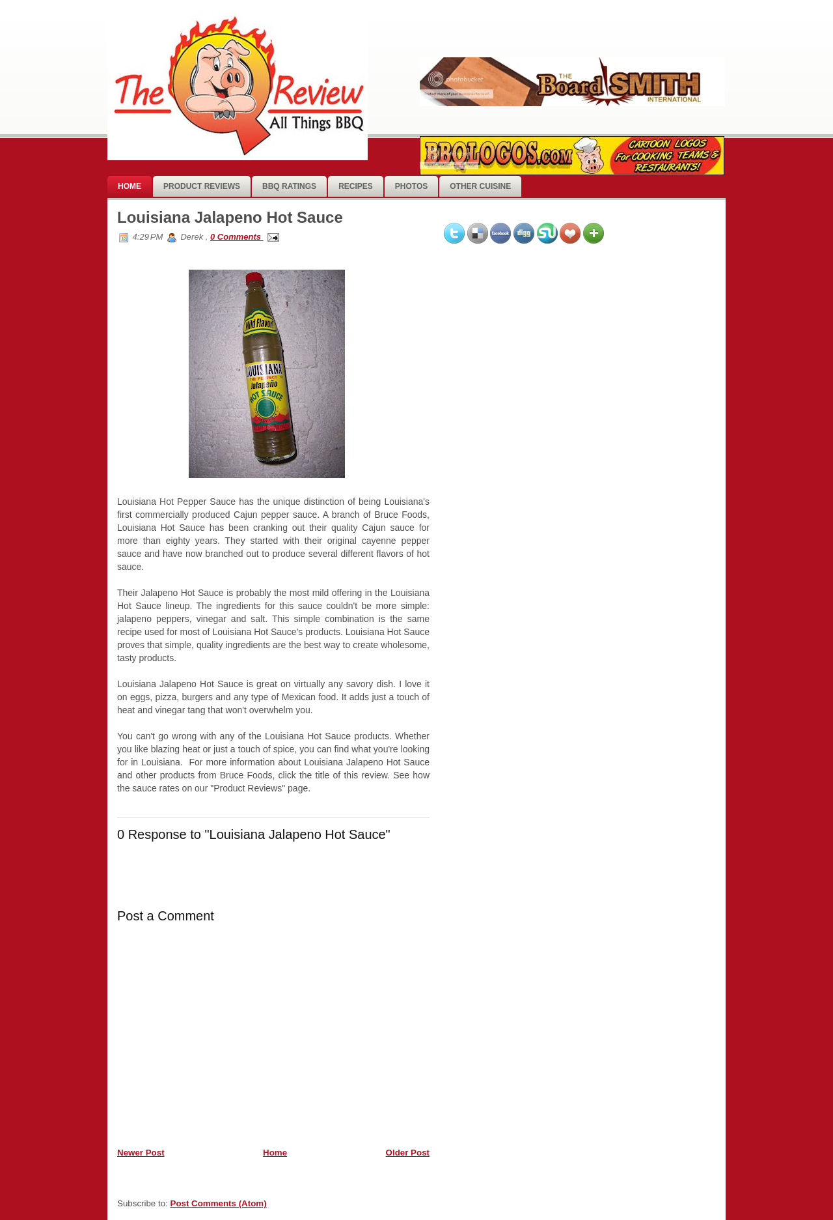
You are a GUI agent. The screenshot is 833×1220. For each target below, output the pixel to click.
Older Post (408, 1152)
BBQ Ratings (289, 186)
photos (411, 186)
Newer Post (141, 1152)
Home (129, 186)
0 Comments (237, 237)
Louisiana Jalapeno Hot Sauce (230, 217)
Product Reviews (201, 186)
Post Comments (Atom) (219, 1203)
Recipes (355, 186)
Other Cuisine (480, 186)
